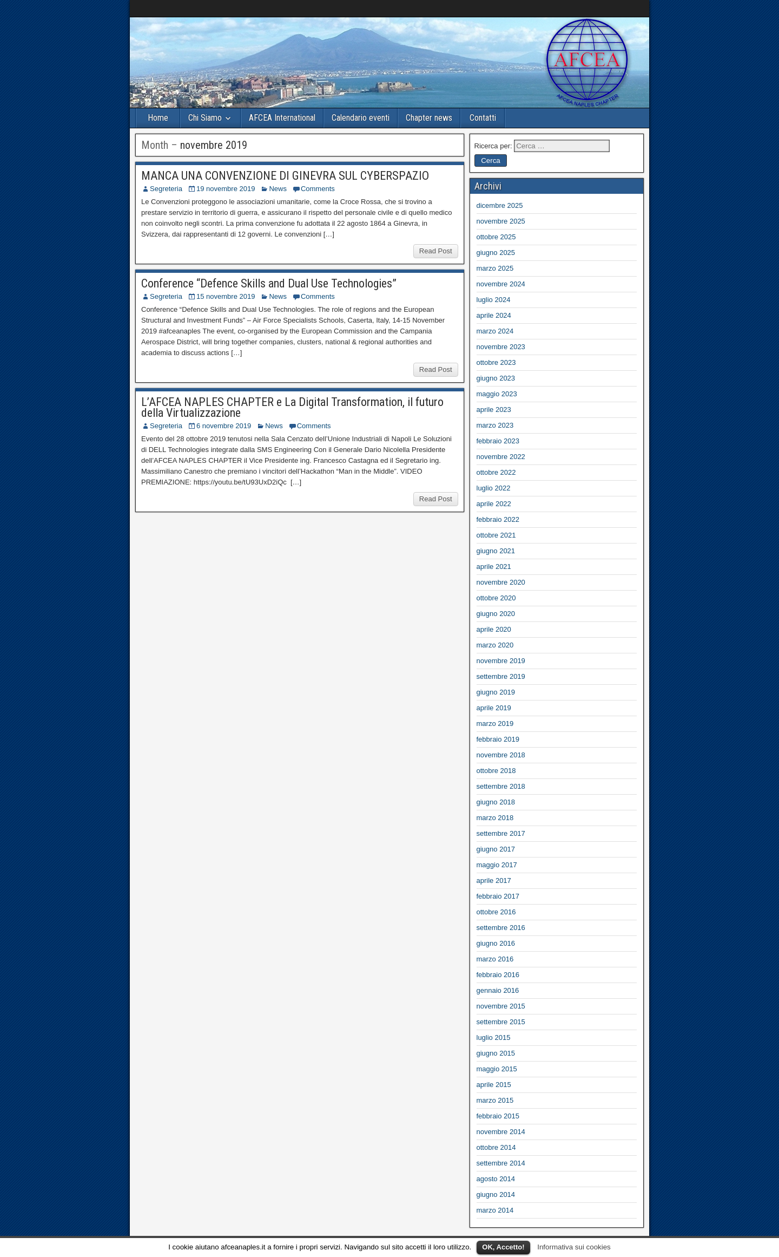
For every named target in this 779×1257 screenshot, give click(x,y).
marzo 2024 (495, 331)
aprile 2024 (494, 315)
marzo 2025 (495, 268)
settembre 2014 (501, 1163)
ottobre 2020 (496, 598)
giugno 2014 (496, 1194)
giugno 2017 (496, 849)
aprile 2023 (494, 409)
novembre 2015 (501, 1006)
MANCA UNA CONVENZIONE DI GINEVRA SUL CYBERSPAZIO (285, 175)
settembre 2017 (501, 833)
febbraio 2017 (498, 896)
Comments (318, 189)
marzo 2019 (495, 723)
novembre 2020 (501, 582)
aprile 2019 (494, 708)
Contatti (483, 118)
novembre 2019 (501, 661)
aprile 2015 (494, 1085)
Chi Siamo (205, 118)
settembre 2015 (501, 1022)
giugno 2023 (496, 378)
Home (158, 118)
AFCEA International (282, 118)
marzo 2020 (495, 645)
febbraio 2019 (498, 739)
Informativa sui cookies (574, 1247)
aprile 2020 (494, 629)
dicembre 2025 (500, 205)
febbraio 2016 (498, 975)
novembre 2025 (501, 221)
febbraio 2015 (498, 1116)
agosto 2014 (496, 1179)
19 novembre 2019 (225, 189)
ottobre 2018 (496, 771)
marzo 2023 (495, 425)
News (278, 189)
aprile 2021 (494, 566)
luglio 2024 (494, 300)
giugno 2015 (496, 1053)
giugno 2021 (496, 551)
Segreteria (166, 189)
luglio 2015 (494, 1037)
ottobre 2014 (496, 1147)
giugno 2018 (496, 802)
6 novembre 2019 (223, 426)
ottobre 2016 (496, 912)
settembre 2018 (501, 786)
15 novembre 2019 (225, 296)
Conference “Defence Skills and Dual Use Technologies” (269, 283)
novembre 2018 (501, 755)
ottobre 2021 (496, 535)
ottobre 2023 (496, 362)
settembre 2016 (501, 928)
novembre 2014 (501, 1132)
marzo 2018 (495, 818)
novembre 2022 (501, 457)
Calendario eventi (361, 118)
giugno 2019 (496, 692)
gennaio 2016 (498, 990)
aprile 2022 (494, 504)
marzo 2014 (495, 1210)
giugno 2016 (496, 943)
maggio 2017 (497, 865)
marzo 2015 (495, 1100)
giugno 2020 (496, 614)
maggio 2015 (497, 1069)
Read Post (435, 251)
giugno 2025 (496, 252)
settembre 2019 (501, 676)
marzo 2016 (495, 959)
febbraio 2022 (498, 519)
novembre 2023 (501, 347)
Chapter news (429, 118)
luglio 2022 (494, 488)
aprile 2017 (494, 880)
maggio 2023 (497, 394)
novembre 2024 (501, 284)
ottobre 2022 (496, 472)
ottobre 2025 (496, 237)
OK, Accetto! (503, 1247)
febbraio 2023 (498, 441)
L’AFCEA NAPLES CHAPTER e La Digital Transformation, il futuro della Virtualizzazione (292, 407)
